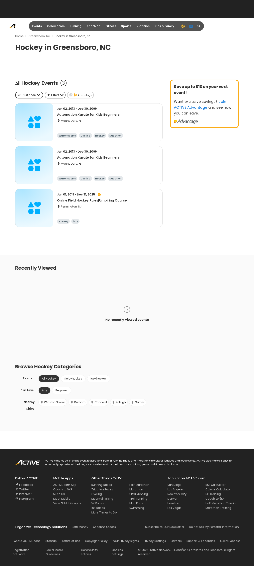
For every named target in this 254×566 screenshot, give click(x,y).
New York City (176, 494)
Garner (137, 402)
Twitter (24, 489)
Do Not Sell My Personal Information (214, 527)
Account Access (104, 527)
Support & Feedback (200, 541)
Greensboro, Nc (39, 36)
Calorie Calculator (218, 489)
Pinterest (25, 494)
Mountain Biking (102, 499)
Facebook (26, 485)
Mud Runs (136, 503)
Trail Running (138, 499)
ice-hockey (99, 379)
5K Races (97, 503)
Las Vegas (174, 508)
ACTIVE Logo (23, 461)
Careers (176, 541)
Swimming (136, 508)
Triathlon (93, 26)
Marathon (136, 489)
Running (76, 26)
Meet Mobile (61, 499)
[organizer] (191, 26)
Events (37, 26)
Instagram (26, 499)
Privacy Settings (155, 541)
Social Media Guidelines (54, 552)
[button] (55, 95)
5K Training (213, 494)
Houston (173, 503)
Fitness (111, 26)
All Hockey (49, 379)
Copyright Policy (96, 541)
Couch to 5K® (62, 489)
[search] (199, 26)
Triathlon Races (102, 489)
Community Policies (89, 552)
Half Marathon (139, 485)
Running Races (101, 485)
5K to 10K (59, 494)
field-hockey (73, 379)
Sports (126, 26)
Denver (172, 499)
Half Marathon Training (221, 503)
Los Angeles (175, 489)
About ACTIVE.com (27, 541)
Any (44, 390)
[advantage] (183, 26)
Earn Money (80, 527)
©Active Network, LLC (157, 550)
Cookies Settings (117, 552)
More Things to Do (104, 512)
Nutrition (143, 26)
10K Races (98, 508)
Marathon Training (218, 508)
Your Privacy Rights (125, 541)
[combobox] (29, 95)
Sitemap (51, 541)
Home (19, 36)
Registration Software (21, 552)
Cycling (96, 494)
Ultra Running (138, 494)
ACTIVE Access (230, 541)
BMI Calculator (216, 485)
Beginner (61, 390)
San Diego (174, 485)
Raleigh (119, 402)
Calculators (56, 26)
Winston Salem (52, 402)
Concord (99, 402)
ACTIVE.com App (64, 485)
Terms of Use (70, 541)
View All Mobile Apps (67, 503)
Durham (78, 402)
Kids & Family (164, 26)
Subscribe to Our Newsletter (164, 527)
